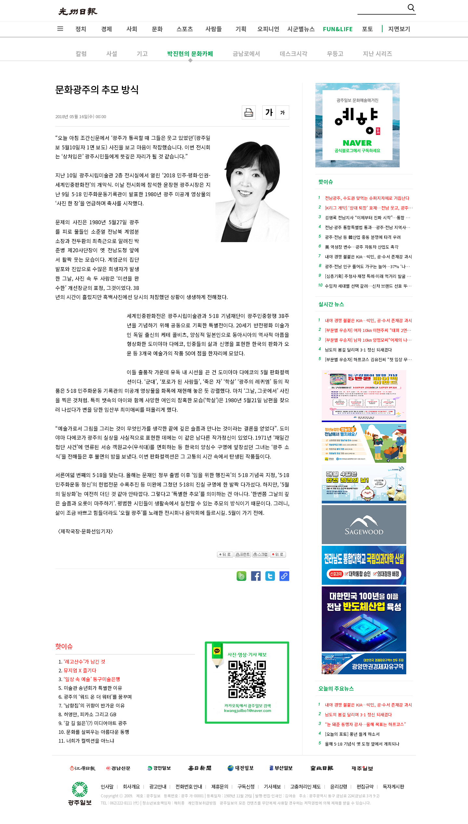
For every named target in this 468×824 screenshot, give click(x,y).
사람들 (213, 28)
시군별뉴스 (301, 28)
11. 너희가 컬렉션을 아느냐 (86, 740)
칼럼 (81, 53)
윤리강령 (338, 786)
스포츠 (184, 28)
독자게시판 (393, 786)
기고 (142, 53)
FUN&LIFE (338, 28)
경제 (106, 28)
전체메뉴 (60, 28)
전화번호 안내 (189, 786)
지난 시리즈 (377, 53)
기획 (241, 28)
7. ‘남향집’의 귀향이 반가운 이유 (91, 705)
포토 (367, 28)
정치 (80, 28)
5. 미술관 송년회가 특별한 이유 (90, 687)
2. (77, 670)
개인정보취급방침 (202, 802)
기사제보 (272, 786)
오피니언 (268, 28)
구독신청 (246, 786)
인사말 (107, 786)
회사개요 (131, 786)
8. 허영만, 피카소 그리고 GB (87, 714)
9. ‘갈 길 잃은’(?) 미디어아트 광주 (92, 723)
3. (89, 679)
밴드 (414, 11)
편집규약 (365, 786)
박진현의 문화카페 (190, 53)
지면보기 (399, 28)
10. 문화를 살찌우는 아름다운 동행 (93, 731)
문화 (157, 28)
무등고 (335, 53)
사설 (111, 53)
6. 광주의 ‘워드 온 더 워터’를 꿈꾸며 (95, 696)
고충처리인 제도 (305, 786)
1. (81, 661)
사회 (131, 28)
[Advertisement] (178, 253)
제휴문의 (219, 786)
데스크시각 (293, 53)
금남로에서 (246, 53)
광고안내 (157, 786)
